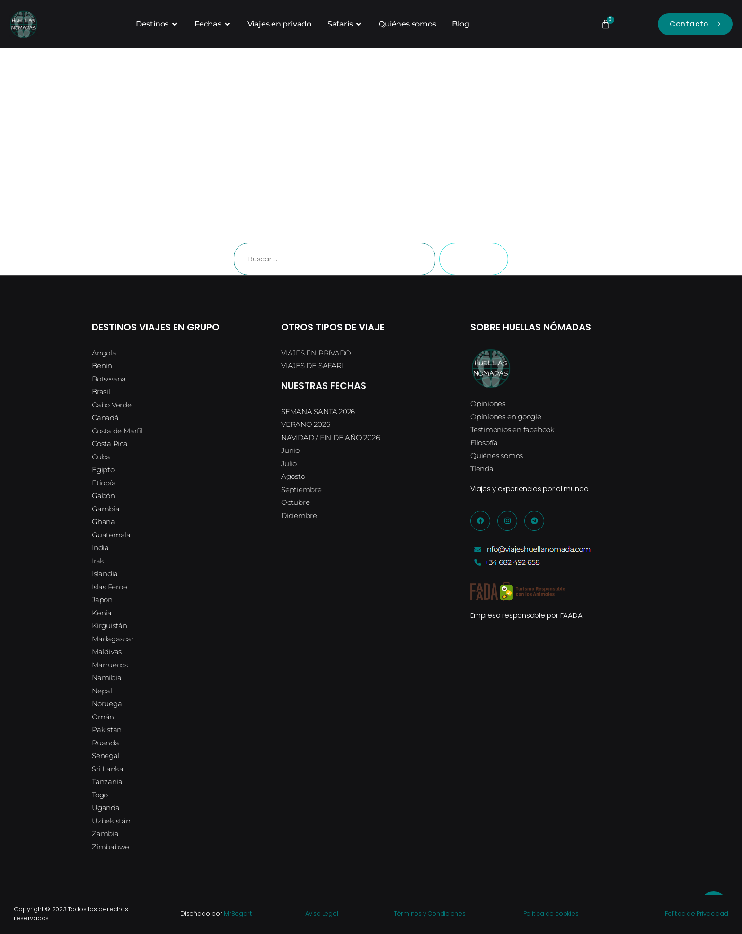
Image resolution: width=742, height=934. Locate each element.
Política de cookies (547, 913)
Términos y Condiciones (426, 913)
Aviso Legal (321, 913)
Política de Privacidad (691, 913)
